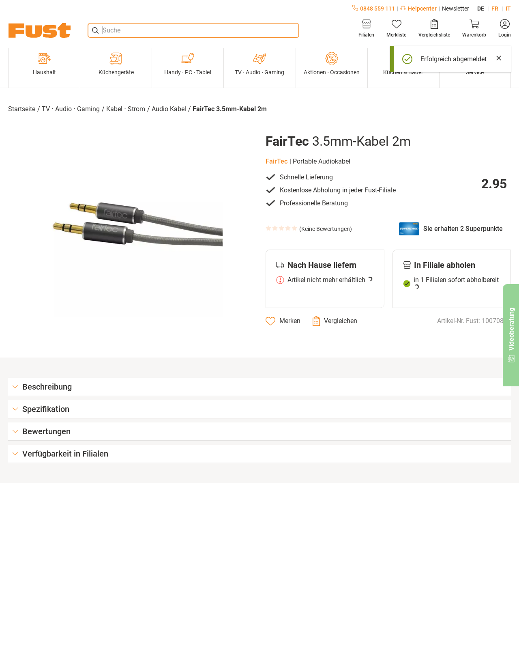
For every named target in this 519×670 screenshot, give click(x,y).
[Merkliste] (396, 28)
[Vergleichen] (335, 321)
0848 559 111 (373, 8)
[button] (130, 225)
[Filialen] (366, 28)
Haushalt (44, 63)
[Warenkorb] (474, 28)
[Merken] (283, 321)
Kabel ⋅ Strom (125, 109)
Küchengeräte (116, 63)
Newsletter (455, 8)
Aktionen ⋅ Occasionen (332, 63)
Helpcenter (418, 8)
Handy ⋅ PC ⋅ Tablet (188, 63)
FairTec (276, 161)
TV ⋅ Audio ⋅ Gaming (259, 63)
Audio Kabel (169, 109)
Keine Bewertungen (325, 229)
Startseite (21, 109)
